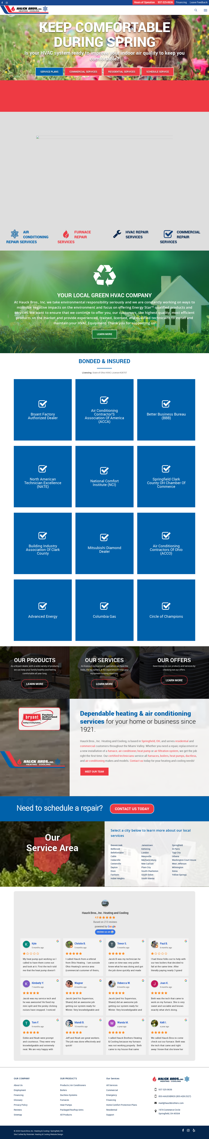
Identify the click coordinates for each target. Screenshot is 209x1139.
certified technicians (121, 756)
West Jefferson (179, 863)
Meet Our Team (94, 771)
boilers (164, 756)
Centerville (116, 863)
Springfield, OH (151, 741)
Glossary (18, 1099)
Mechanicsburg (148, 859)
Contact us (136, 761)
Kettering (145, 848)
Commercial (112, 1090)
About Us (18, 1085)
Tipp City (176, 852)
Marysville (146, 856)
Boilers (63, 1090)
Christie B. (80, 943)
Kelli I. (163, 1022)
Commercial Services (83, 71)
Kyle (34, 943)
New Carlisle (147, 863)
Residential (111, 1109)
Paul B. (164, 943)
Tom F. (35, 1022)
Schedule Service (157, 71)
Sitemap (18, 1114)
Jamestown (147, 845)
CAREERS (104, 103)
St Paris (176, 848)
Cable (113, 856)
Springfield (177, 845)
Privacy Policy (20, 1104)
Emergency (111, 1095)
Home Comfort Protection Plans (121, 1104)
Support (110, 1114)
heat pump (144, 751)
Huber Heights (118, 878)
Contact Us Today (132, 808)
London (145, 852)
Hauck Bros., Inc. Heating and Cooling (105, 913)
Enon (113, 871)
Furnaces (64, 1099)
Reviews (18, 1109)
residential (181, 741)
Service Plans (49, 71)
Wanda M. (122, 1022)
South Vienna (147, 878)
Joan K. (164, 983)
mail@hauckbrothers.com (171, 1103)
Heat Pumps (66, 1104)
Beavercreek (116, 845)
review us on (105, 931)
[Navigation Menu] (207, 10)
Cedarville (115, 859)
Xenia (175, 871)
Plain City (146, 867)
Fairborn (115, 874)
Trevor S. (122, 943)
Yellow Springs (179, 874)
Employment (20, 1090)
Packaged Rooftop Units (71, 1109)
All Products (66, 1114)
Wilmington (177, 867)
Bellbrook (115, 848)
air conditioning (95, 761)
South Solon (147, 874)
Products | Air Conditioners (73, 1085)
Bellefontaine (117, 852)
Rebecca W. (123, 983)
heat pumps (177, 756)
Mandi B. (79, 1022)
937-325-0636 (165, 1089)
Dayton (114, 867)
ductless (191, 756)
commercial (87, 746)
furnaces (153, 756)
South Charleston (149, 871)
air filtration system (166, 751)
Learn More (104, 334)
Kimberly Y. (38, 983)
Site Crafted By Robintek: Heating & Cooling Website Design (38, 1134)
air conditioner (127, 751)
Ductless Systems (68, 1095)
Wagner (79, 983)
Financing (18, 1095)
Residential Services (121, 71)
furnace (112, 751)
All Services (111, 1085)
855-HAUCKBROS (167, 1096)
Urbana (175, 856)
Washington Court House (184, 859)
